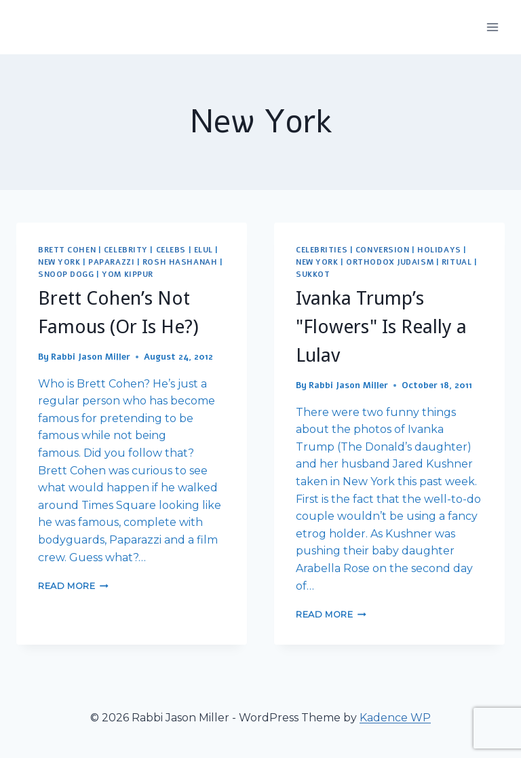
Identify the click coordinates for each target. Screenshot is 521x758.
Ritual (456, 262)
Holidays (439, 250)
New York (59, 262)
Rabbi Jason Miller (90, 357)
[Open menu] (492, 26)
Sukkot (313, 274)
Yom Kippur (127, 274)
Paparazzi (111, 262)
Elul (203, 250)
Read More (73, 586)
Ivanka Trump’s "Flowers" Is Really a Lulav (381, 326)
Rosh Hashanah (179, 262)
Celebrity (126, 250)
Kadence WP (395, 717)
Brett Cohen (67, 250)
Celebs (171, 250)
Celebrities (321, 250)
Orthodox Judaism (389, 262)
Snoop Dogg (66, 274)
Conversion (382, 250)
